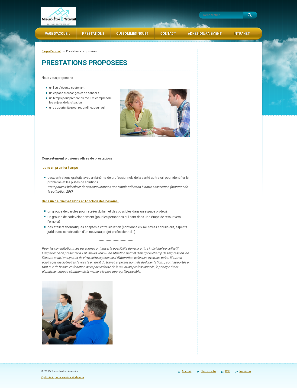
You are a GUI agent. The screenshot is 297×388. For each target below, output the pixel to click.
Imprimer (245, 371)
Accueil (186, 371)
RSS (227, 371)
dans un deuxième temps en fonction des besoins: (80, 201)
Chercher (250, 15)
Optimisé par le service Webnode (62, 377)
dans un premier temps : (61, 167)
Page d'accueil (51, 51)
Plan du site (208, 371)
